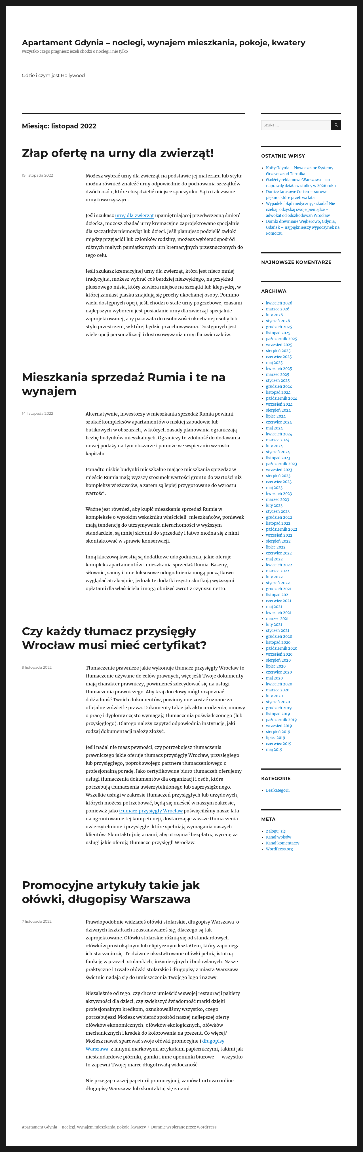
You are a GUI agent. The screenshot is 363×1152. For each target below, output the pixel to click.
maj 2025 (274, 362)
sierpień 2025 (278, 350)
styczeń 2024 (278, 452)
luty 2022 (274, 577)
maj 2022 (274, 559)
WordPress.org (279, 849)
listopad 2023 (278, 458)
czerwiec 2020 (279, 672)
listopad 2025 (278, 333)
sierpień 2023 (278, 475)
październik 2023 (281, 463)
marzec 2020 (277, 690)
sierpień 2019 (278, 731)
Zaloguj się (276, 831)
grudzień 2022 (279, 517)
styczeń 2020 (278, 702)
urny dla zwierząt (134, 215)
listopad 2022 (278, 523)
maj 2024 (274, 428)
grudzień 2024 (279, 386)
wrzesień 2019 (279, 725)
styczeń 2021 (277, 630)
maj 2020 (274, 678)
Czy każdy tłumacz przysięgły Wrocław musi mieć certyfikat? (114, 638)
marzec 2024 (277, 440)
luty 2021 (274, 624)
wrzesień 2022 (279, 535)
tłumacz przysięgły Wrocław (151, 811)
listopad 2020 (278, 642)
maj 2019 (274, 749)
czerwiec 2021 (278, 600)
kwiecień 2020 (279, 684)
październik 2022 (281, 529)
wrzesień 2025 (279, 344)
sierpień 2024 (278, 410)
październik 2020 (281, 648)
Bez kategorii (278, 790)
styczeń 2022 (278, 583)
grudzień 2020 (279, 636)
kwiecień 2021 (279, 612)
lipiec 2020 (276, 666)
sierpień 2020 (278, 660)
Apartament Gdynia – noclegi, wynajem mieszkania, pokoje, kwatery (163, 42)
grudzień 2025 (279, 327)
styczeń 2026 (278, 321)
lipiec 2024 (276, 416)
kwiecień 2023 (279, 493)
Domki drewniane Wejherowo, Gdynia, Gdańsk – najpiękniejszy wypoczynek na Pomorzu (302, 227)
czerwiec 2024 (279, 422)
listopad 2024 (278, 392)
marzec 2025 (277, 374)
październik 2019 (281, 719)
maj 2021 (274, 606)
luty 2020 (274, 696)
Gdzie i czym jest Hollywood (53, 75)
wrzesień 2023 (279, 469)
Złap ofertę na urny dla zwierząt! (118, 153)
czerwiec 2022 (279, 553)
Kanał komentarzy (282, 843)
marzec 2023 (277, 499)
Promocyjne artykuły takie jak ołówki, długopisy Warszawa (111, 892)
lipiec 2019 (275, 737)
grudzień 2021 (279, 588)
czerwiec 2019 (279, 743)
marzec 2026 (278, 309)
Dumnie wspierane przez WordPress (184, 1127)
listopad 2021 (278, 594)
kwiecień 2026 (279, 303)
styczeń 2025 (278, 380)
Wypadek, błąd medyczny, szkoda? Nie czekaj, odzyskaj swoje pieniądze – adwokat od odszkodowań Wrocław (300, 209)
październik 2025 (281, 338)
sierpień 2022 (278, 541)
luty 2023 (274, 505)
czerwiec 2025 (279, 356)
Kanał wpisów (278, 837)
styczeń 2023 (278, 511)
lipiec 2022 (276, 547)
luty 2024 (274, 446)
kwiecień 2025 (279, 368)
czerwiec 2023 (279, 481)
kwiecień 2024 (279, 434)
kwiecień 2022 (279, 565)
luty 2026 (274, 315)
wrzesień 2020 (279, 654)
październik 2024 (281, 398)
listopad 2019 (278, 713)
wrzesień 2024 (279, 404)
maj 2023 (274, 487)
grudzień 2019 (279, 708)
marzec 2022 (277, 571)
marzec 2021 (277, 618)
